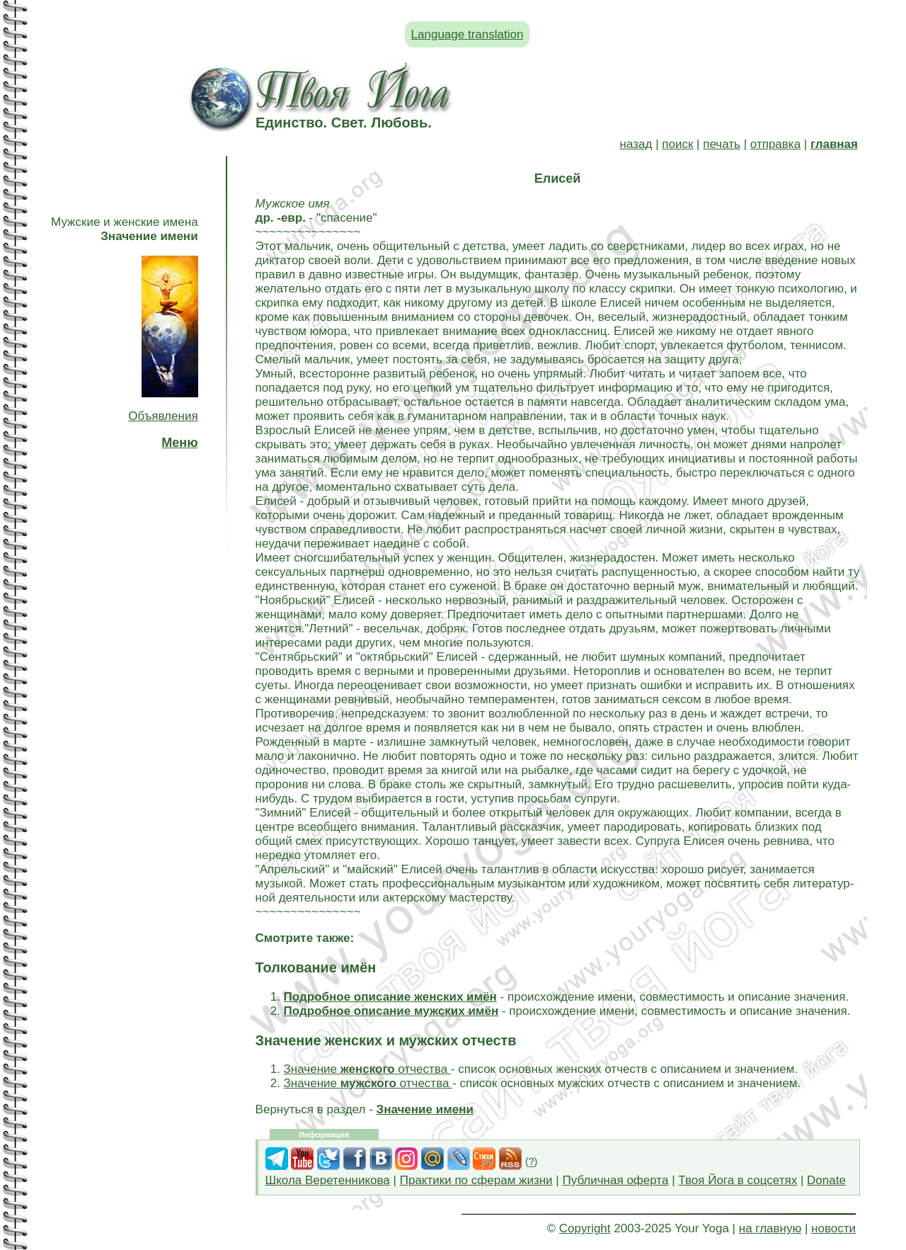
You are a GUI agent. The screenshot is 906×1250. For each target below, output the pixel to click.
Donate (826, 1180)
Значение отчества (367, 1069)
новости (833, 1228)
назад (636, 144)
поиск (677, 144)
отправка (775, 144)
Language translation (467, 34)
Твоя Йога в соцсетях (737, 1180)
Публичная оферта (615, 1180)
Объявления (162, 416)
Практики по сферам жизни (476, 1180)
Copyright (585, 1228)
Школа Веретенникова (327, 1180)
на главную (770, 1228)
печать (721, 144)
